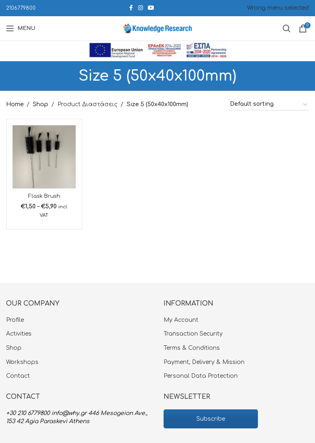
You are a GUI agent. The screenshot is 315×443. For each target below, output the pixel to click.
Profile (15, 320)
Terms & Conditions (192, 348)
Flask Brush (44, 196)
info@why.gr (69, 413)
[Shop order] (269, 105)
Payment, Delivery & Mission (204, 362)
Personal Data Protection (201, 376)
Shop (40, 104)
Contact (18, 376)
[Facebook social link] (131, 8)
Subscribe (210, 419)
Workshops (22, 362)
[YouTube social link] (151, 8)
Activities (19, 334)
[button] (14, 428)
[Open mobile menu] (20, 28)
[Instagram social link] (140, 8)
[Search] (287, 28)
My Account (181, 320)
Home (14, 104)
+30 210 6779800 (28, 413)
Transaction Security (193, 334)
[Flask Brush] (44, 156)
